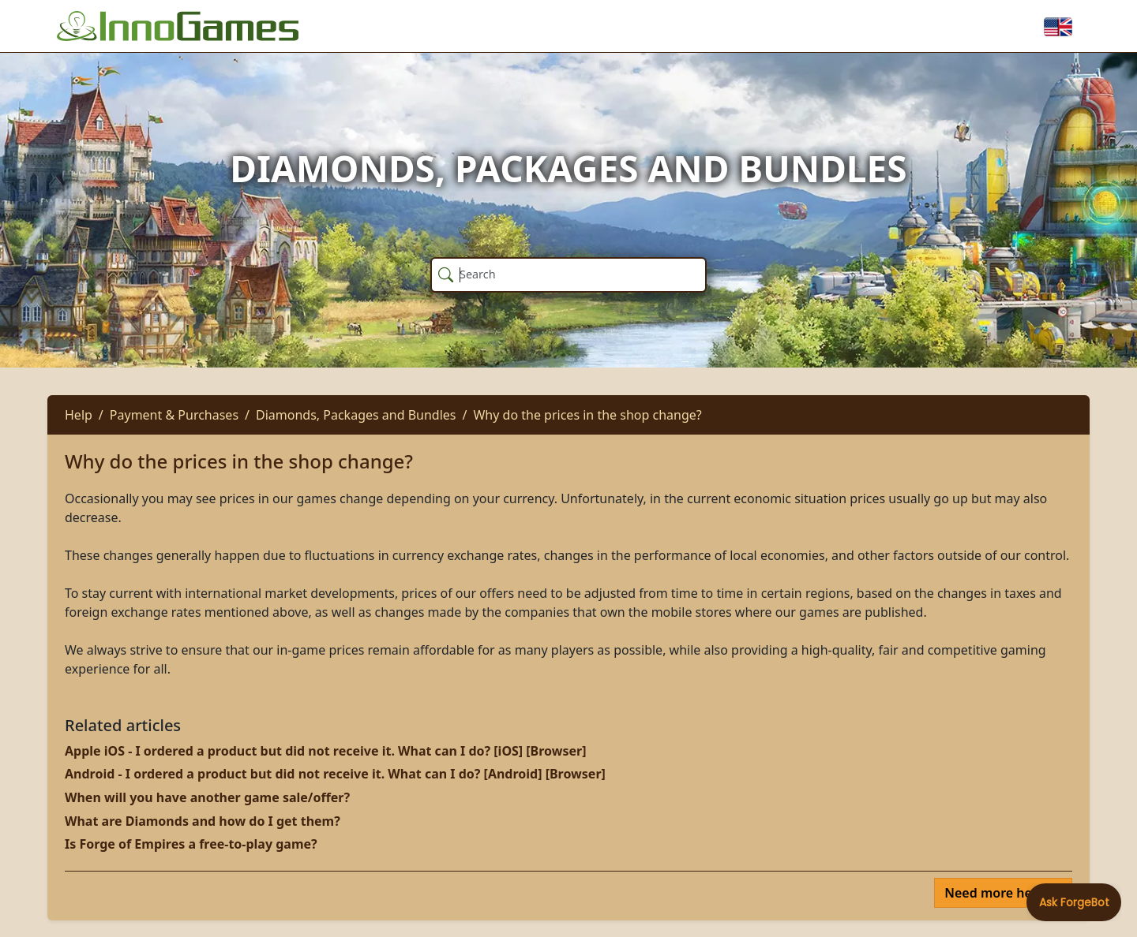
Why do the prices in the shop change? (587, 415)
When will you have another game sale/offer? (207, 797)
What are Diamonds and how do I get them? (202, 821)
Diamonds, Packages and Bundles (356, 415)
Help (78, 415)
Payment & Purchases (174, 415)
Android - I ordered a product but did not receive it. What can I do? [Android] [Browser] (335, 773)
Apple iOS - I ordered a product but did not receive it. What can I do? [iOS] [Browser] (326, 751)
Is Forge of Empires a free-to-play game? (191, 844)
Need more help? (998, 893)
